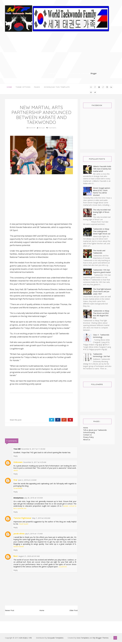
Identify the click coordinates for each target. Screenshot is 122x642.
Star (15, 480)
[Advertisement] (72, 55)
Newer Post (9, 610)
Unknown (18, 462)
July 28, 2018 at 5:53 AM (33, 498)
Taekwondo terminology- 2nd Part (101, 355)
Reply (15, 456)
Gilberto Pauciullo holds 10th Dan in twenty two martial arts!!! (102, 168)
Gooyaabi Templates (55, 638)
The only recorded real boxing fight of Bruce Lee (101, 212)
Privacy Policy (88, 437)
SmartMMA (17, 488)
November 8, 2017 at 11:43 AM (33, 449)
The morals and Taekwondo (99, 251)
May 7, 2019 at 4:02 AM (41, 518)
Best (15, 556)
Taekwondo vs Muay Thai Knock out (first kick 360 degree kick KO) (101, 314)
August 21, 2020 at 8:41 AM (29, 556)
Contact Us (87, 435)
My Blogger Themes (101, 638)
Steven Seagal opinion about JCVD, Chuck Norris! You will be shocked (101, 191)
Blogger (94, 73)
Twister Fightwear (22, 518)
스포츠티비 (62, 566)
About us (86, 439)
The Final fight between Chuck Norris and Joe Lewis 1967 (102, 291)
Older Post (73, 610)
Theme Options (23, 87)
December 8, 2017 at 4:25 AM (34, 462)
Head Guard (23, 524)
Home (9, 87)
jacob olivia (18, 533)
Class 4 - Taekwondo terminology (101, 336)
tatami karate (18, 546)
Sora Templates (83, 638)
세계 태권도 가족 (25, 638)
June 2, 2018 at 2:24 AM (27, 480)
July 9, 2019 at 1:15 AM (34, 533)
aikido (15, 470)
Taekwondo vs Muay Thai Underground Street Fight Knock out (101, 231)
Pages (37, 87)
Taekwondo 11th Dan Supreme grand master (102, 271)
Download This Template (57, 87)
